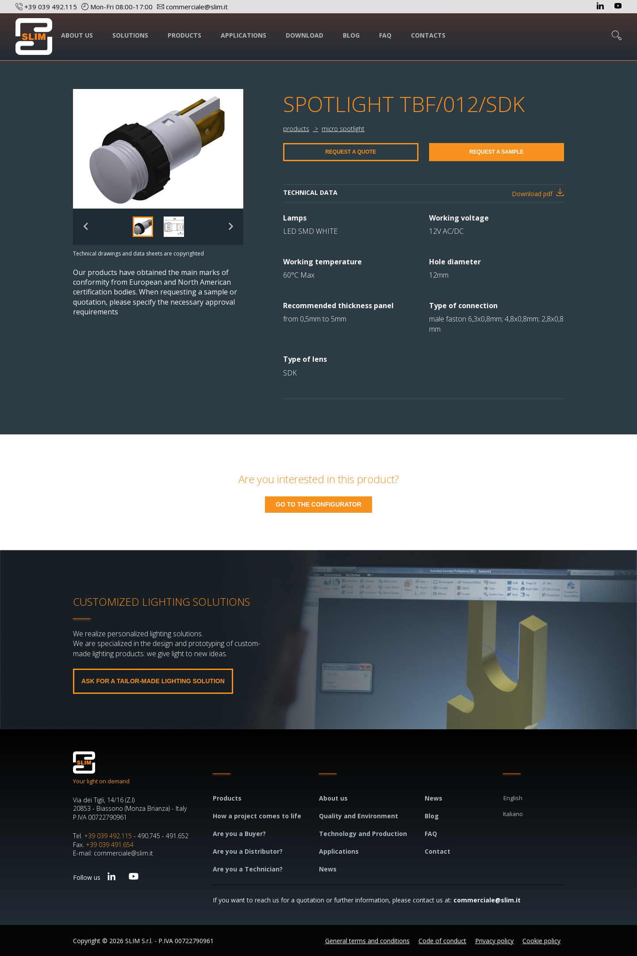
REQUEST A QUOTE (350, 152)
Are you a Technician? (248, 869)
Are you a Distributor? (248, 851)
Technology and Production (363, 833)
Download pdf (532, 194)
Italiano (513, 814)
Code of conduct (442, 941)
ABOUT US (77, 35)
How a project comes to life (257, 816)
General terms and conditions (367, 941)
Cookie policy (541, 941)
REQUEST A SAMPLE (496, 152)
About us (333, 798)
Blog (432, 816)
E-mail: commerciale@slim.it (113, 853)
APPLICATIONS (243, 35)
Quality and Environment (358, 816)
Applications (339, 851)
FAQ (385, 35)
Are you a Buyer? (239, 833)
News (328, 869)
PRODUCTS (184, 35)
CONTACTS (428, 35)
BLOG (351, 35)
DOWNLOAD (304, 35)
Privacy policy (494, 941)
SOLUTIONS (130, 35)
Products (227, 798)
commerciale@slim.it (487, 900)
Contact (437, 851)
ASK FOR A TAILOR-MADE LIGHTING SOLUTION (153, 681)
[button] (143, 227)
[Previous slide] (86, 226)
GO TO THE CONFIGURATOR (318, 504)
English (512, 798)
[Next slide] (230, 226)
